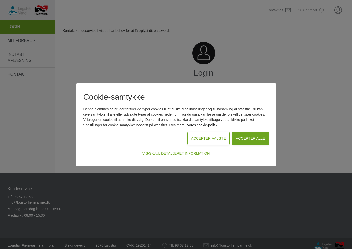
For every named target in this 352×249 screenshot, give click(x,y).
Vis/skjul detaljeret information (176, 153)
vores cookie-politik (202, 125)
